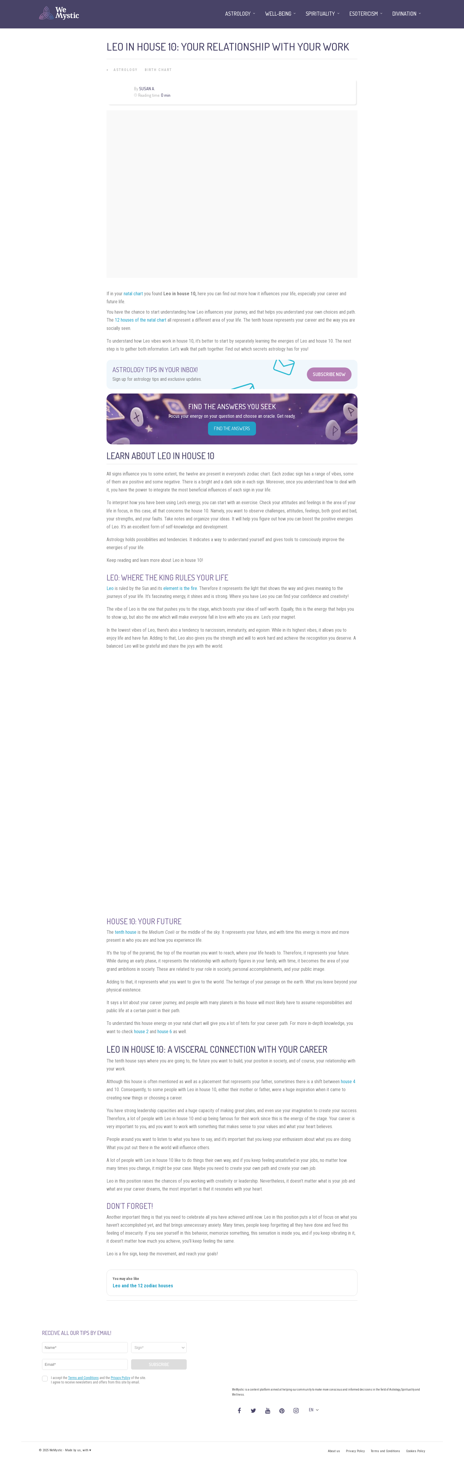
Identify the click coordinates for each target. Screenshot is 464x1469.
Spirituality (320, 13)
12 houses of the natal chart (140, 320)
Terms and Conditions (385, 1451)
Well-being (278, 13)
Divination (404, 13)
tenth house (125, 932)
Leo (110, 588)
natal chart (133, 293)
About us (334, 1451)
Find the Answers (232, 428)
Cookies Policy (415, 1451)
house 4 (348, 1081)
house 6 (164, 1031)
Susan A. (147, 88)
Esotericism (363, 13)
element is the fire (180, 588)
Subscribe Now (329, 374)
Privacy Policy (355, 1451)
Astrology (126, 70)
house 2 (141, 1031)
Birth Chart (158, 70)
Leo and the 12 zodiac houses (143, 1286)
